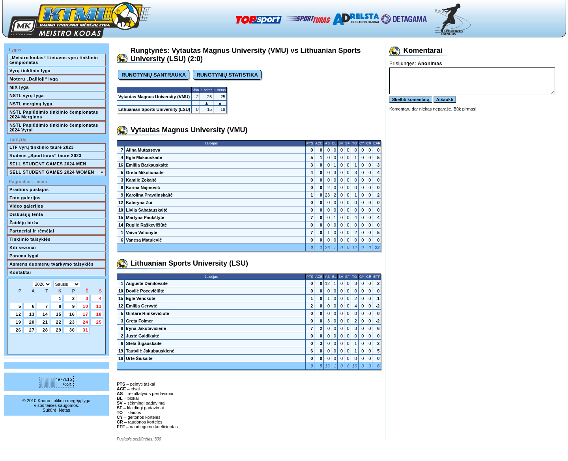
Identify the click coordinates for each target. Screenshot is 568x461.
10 (85, 306)
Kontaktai (20, 272)
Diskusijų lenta (26, 214)
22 (59, 322)
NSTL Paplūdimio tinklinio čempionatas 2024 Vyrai (54, 127)
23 (72, 322)
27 (32, 330)
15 (59, 314)
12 (18, 314)
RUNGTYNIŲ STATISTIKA (227, 75)
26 (18, 330)
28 (45, 330)
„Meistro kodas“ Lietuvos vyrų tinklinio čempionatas (54, 60)
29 (59, 330)
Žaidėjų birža (24, 222)
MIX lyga (19, 87)
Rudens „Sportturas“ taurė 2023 (45, 155)
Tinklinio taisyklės (29, 239)
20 (32, 322)
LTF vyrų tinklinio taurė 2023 (41, 147)
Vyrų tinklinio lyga (29, 70)
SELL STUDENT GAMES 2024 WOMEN (56, 172)
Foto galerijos (25, 197)
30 (72, 330)
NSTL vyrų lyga (26, 95)
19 (18, 322)
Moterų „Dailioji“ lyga (33, 79)
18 (99, 314)
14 (45, 314)
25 (99, 322)
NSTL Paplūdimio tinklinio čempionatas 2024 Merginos (54, 114)
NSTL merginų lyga (30, 103)
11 (99, 306)
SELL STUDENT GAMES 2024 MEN (47, 163)
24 (85, 322)
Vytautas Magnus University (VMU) (154, 96)
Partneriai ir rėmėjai (31, 231)
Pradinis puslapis (29, 189)
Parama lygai (24, 255)
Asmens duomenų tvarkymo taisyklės (51, 264)
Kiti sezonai (22, 247)
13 (32, 314)
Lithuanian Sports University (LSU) (154, 109)
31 (85, 330)
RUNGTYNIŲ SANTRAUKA (153, 75)
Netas (64, 410)
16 (72, 314)
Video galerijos (26, 206)
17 (85, 314)
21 (45, 322)
